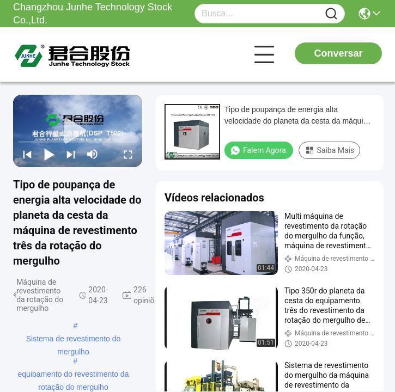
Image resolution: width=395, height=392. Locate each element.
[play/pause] (49, 154)
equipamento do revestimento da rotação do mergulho (73, 375)
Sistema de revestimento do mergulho (73, 339)
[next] (71, 154)
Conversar (338, 53)
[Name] (331, 14)
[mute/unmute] (93, 154)
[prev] (27, 154)
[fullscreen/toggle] (128, 154)
